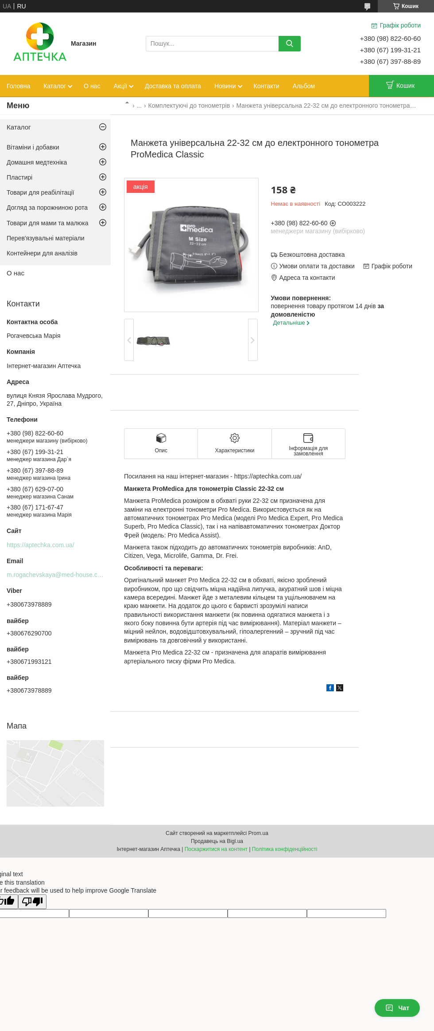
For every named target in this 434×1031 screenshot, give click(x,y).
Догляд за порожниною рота (47, 207)
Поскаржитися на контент (216, 849)
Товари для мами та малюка (48, 223)
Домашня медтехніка (37, 162)
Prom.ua (258, 833)
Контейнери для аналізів (42, 253)
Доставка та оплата (173, 86)
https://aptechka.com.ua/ (40, 545)
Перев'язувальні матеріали (45, 238)
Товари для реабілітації (40, 192)
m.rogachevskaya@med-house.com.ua (61, 574)
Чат (397, 1008)
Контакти (266, 86)
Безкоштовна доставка (312, 254)
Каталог (54, 86)
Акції (120, 86)
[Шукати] (290, 43)
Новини (225, 86)
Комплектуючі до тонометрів (189, 105)
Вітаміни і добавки (33, 147)
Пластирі (19, 177)
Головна (18, 86)
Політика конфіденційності (285, 849)
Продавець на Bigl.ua (217, 841)
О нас (92, 86)
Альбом (304, 86)
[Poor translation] (32, 901)
